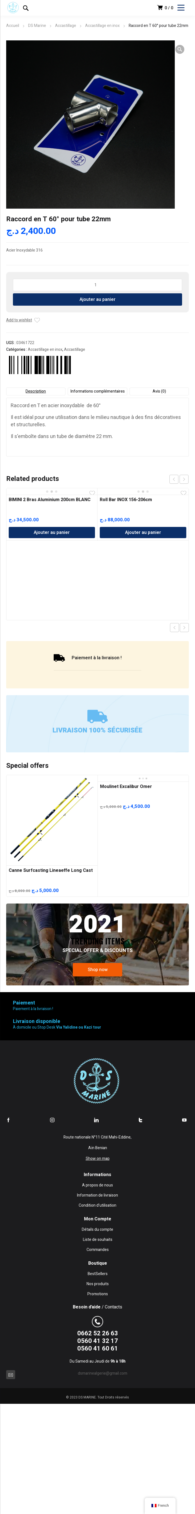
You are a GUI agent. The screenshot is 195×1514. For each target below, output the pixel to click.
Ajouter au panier (97, 299)
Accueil (12, 26)
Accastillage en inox (102, 26)
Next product (184, 627)
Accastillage (65, 26)
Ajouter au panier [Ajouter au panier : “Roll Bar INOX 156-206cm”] (143, 532)
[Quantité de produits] (97, 285)
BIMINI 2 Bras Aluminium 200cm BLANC (49, 499)
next (184, 479)
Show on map (98, 1159)
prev (173, 479)
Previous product (174, 627)
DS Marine (37, 26)
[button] (179, 49)
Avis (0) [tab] (159, 391)
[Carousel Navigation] (179, 479)
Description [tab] (36, 391)
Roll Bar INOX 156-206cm (126, 499)
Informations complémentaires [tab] (97, 391)
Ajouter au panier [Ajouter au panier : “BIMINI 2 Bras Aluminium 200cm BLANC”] (52, 532)
